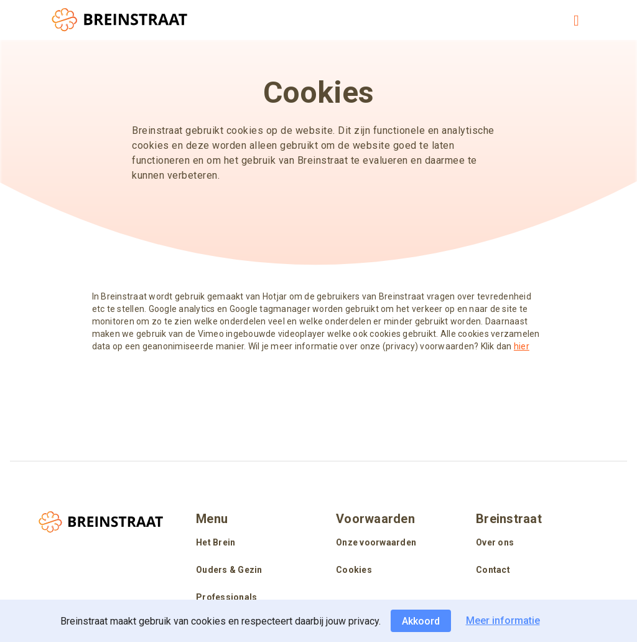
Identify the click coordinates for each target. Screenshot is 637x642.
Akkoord (421, 621)
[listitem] (248, 543)
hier (521, 346)
